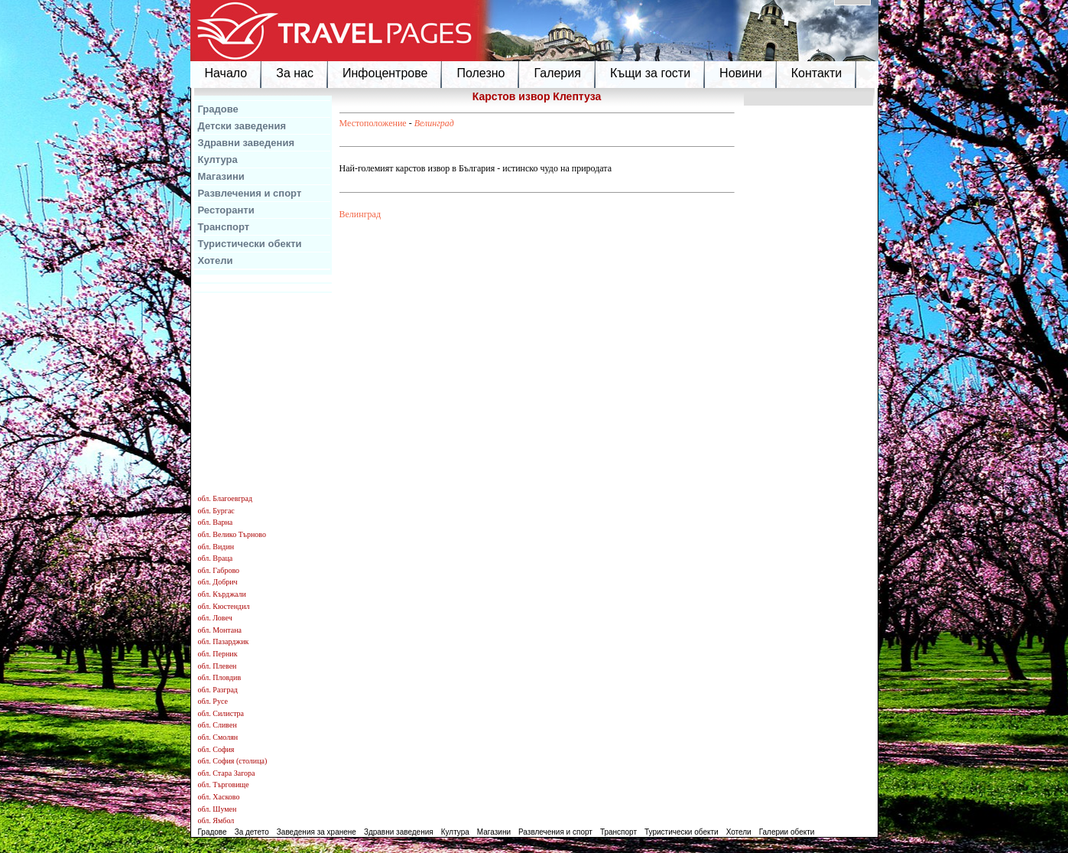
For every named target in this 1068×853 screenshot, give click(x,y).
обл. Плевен (217, 666)
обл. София (216, 749)
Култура (218, 159)
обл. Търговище (223, 784)
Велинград (434, 123)
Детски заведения (242, 126)
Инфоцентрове (384, 73)
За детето (252, 832)
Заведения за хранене (316, 832)
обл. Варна (215, 522)
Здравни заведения (246, 142)
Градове (218, 109)
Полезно (480, 73)
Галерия (557, 73)
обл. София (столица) (233, 761)
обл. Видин (216, 546)
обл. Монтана (220, 630)
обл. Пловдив (220, 677)
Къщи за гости (650, 73)
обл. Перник (218, 654)
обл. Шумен (217, 809)
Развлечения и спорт (250, 193)
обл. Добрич (218, 582)
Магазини (221, 176)
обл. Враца (215, 558)
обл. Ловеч (215, 618)
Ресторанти (226, 210)
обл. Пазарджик (223, 641)
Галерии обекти (787, 832)
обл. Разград (218, 689)
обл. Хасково (219, 797)
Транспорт (224, 227)
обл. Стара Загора (226, 773)
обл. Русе (213, 701)
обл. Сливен (217, 725)
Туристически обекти (250, 243)
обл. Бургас (216, 510)
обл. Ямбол (216, 820)
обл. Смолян (218, 737)
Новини (740, 73)
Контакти (816, 73)
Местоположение (373, 123)
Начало (226, 73)
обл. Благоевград (225, 498)
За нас (294, 73)
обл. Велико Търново (232, 534)
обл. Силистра (221, 713)
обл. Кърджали (222, 594)
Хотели (215, 260)
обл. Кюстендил (224, 606)
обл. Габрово (219, 570)
